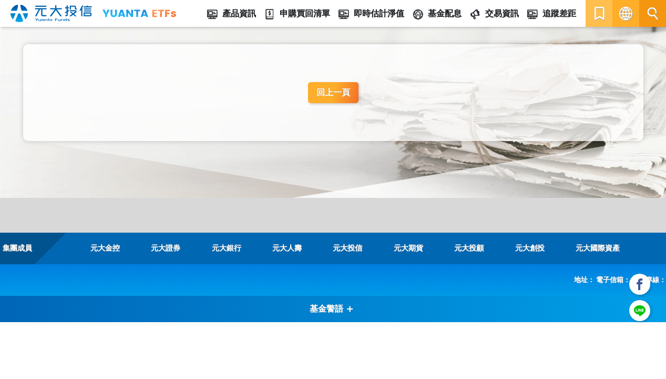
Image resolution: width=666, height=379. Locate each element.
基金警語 (332, 308)
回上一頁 (333, 92)
